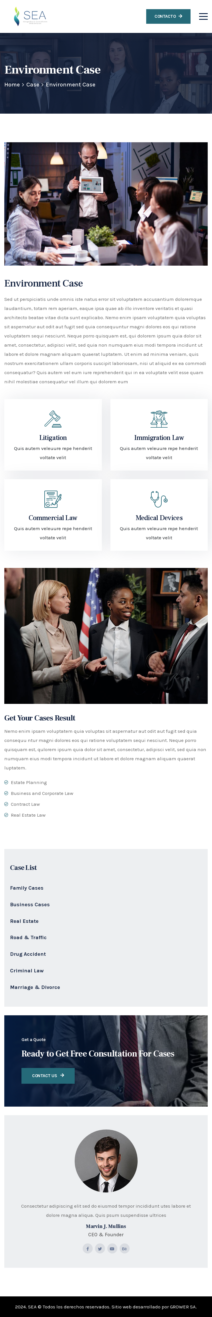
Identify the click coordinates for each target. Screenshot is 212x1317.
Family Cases (26, 888)
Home (12, 84)
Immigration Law (159, 437)
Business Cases (30, 904)
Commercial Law (53, 518)
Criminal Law (27, 970)
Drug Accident (28, 954)
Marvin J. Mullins (106, 1226)
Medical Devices (159, 518)
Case (32, 84)
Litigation (53, 437)
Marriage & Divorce (35, 987)
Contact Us (48, 1075)
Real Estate (24, 921)
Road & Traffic (28, 937)
